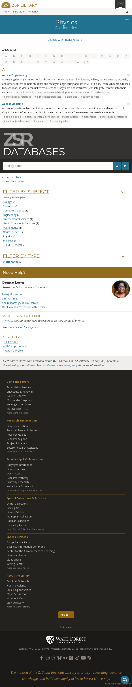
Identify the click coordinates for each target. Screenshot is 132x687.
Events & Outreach (18, 581)
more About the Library (18, 606)
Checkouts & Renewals (20, 391)
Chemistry (9, 206)
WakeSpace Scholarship (20, 486)
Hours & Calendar (17, 585)
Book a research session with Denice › (24, 307)
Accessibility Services (19, 387)
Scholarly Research (18, 482)
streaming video (91, 96)
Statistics (8, 240)
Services (17, 11)
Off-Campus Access (15, 346)
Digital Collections (17, 503)
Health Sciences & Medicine (19, 223)
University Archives (18, 525)
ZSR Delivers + (17, 408)
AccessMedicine (12, 104)
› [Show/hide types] (122, 256)
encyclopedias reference (18, 96)
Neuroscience (11, 232)
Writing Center (15, 564)
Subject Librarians (17, 443)
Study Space (14, 559)
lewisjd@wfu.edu (12, 294)
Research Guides (16, 434)
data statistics (85, 92)
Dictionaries (11, 262)
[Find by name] (62, 166)
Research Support (17, 439)
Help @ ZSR (11, 341)
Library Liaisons (16, 469)
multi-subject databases (49, 96)
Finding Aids (14, 508)
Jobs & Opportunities (19, 590)
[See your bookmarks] (125, 165)
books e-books (27, 92)
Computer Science (13, 210)
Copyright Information (20, 464)
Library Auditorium (17, 555)
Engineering (9, 215)
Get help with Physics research (65, 39)
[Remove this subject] (12, 177)
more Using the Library (18, 412)
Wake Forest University (66, 640)
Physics (8, 236)
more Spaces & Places (18, 567)
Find (5, 11)
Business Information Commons (26, 546)
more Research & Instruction (21, 451)
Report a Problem (14, 350)
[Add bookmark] (128, 75)
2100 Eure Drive (40, 648)
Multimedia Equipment (20, 400)
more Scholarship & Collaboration (24, 490)
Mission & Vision (16, 598)
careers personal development (56, 92)
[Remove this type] (13, 181)
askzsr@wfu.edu (89, 648)
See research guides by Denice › (20, 303)
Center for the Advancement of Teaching (31, 551)
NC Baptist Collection (19, 516)
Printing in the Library (19, 404)
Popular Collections (18, 521)
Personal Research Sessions (23, 430)
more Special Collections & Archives (24, 529)
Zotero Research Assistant (22, 447)
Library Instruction (17, 426)
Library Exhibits (15, 512)
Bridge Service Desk (18, 542)
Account (32, 11)
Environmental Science (16, 219)
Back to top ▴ (66, 627)
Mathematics (10, 227)
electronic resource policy (61, 365)
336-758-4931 (106, 648)
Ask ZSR (65, 614)
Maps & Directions (18, 594)
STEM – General (12, 245)
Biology (7, 202)
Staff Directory (15, 602)
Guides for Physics (26, 327)
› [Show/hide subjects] (122, 192)
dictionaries (103, 92)
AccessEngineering (14, 75)
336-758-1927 (10, 298)
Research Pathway (17, 478)
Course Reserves (16, 396)
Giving (120, 3)
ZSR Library (24, 4)
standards (72, 96)
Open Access (14, 473)
